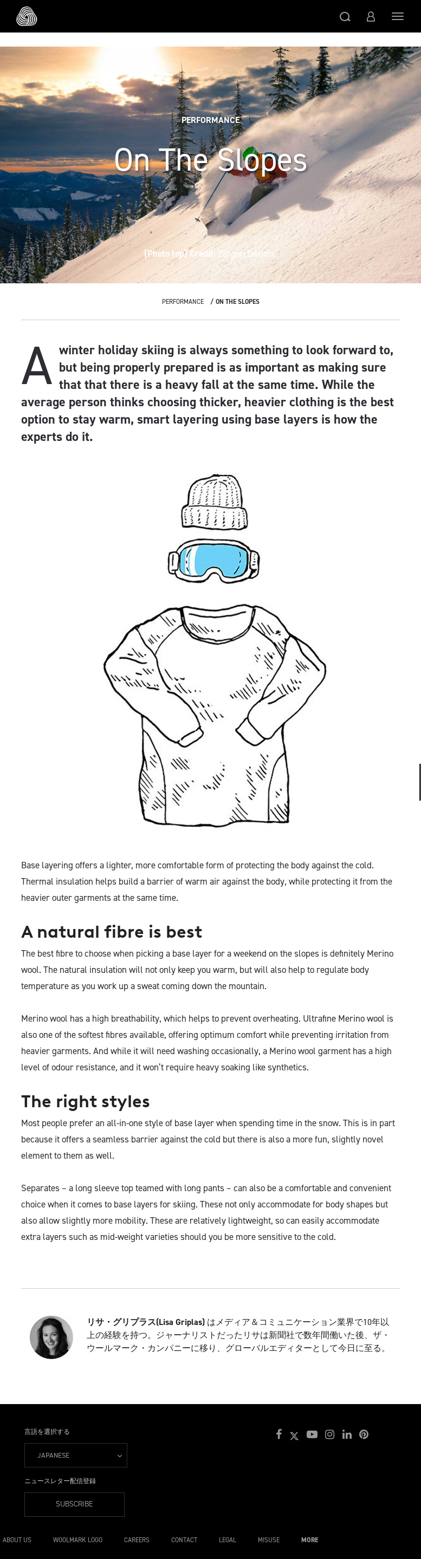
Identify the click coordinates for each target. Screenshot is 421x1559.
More (309, 1540)
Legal (227, 1540)
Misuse (269, 1540)
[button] (345, 16)
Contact (184, 1540)
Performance (183, 301)
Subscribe (74, 1504)
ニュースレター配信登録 (60, 1481)
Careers (137, 1540)
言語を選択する (47, 1431)
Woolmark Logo (77, 1540)
